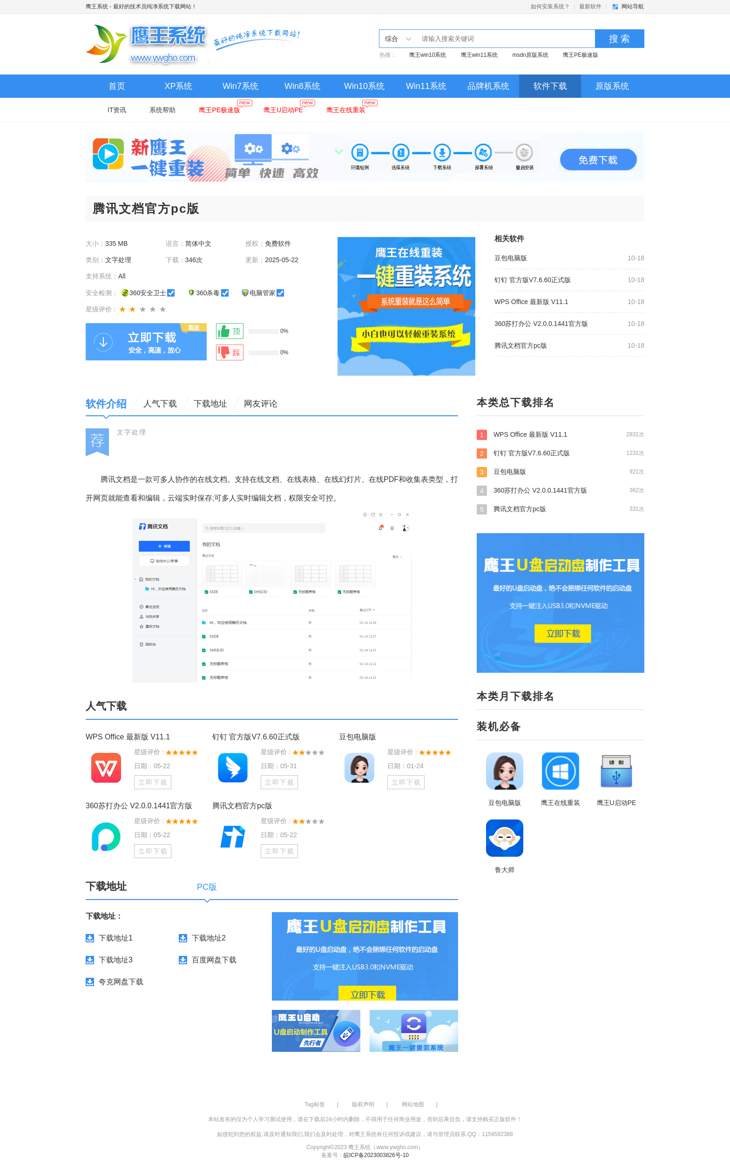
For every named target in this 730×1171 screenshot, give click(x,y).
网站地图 (413, 1104)
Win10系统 (364, 86)
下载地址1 (116, 938)
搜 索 (619, 39)
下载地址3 (116, 960)
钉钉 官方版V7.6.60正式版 (532, 280)
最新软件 (590, 6)
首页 (116, 86)
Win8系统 (302, 86)
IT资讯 (117, 110)
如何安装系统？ (550, 6)
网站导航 (633, 6)
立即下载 (153, 782)
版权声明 (363, 1104)
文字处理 (132, 432)
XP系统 (178, 86)
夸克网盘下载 (121, 982)
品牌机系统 (488, 86)
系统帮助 (162, 110)
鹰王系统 (97, 6)
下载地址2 (209, 938)
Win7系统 (240, 86)
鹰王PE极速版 (580, 55)
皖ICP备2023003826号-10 (376, 1155)
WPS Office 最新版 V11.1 (531, 301)
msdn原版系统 (530, 55)
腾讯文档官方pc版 (520, 345)
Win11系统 (426, 86)
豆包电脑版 (510, 258)
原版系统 (612, 86)
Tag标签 (314, 1104)
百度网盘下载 (214, 960)
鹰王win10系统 (427, 55)
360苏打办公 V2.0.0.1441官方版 (541, 323)
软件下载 (550, 86)
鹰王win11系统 (479, 55)
